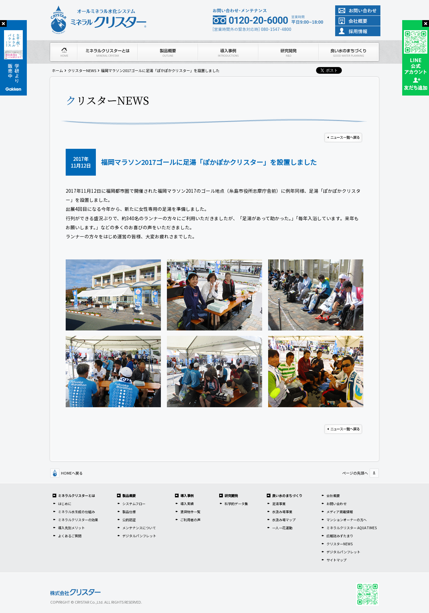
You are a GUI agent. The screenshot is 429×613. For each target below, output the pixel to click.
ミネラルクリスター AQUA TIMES (351, 527)
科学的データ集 (236, 503)
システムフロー (133, 503)
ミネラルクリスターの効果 (78, 519)
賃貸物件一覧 (190, 511)
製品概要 (129, 495)
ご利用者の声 (190, 519)
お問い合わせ (336, 503)
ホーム (57, 70)
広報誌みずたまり (339, 535)
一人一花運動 (282, 527)
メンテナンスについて (139, 527)
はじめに (64, 503)
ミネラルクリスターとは (76, 495)
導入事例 (187, 495)
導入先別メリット (71, 527)
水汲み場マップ (284, 519)
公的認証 (129, 519)
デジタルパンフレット (139, 535)
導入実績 (187, 503)
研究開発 (231, 495)
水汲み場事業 (282, 511)
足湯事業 (279, 503)
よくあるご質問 (69, 535)
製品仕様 (129, 511)
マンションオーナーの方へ (346, 519)
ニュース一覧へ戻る (343, 137)
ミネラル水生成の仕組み (76, 511)
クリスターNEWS (82, 70)
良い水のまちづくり (287, 495)
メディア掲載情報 (339, 511)
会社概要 (333, 495)
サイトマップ (336, 559)
